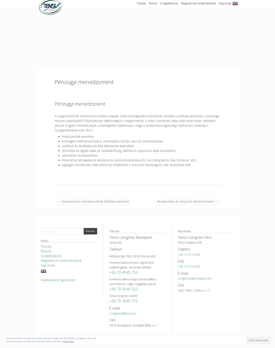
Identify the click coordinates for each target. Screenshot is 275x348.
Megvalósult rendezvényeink (198, 7)
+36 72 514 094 (189, 266)
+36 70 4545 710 (123, 300)
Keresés (90, 231)
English (235, 7)
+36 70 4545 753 (123, 272)
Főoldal (141, 7)
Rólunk (153, 7)
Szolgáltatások (169, 7)
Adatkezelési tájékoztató (58, 280)
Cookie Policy (68, 341)
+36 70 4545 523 (123, 288)
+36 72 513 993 (189, 254)
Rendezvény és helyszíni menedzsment (187, 201)
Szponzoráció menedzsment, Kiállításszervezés (93, 201)
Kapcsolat (225, 7)
